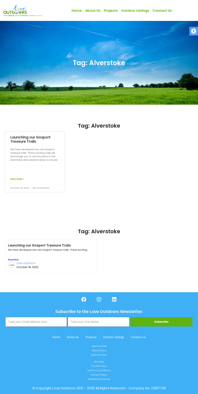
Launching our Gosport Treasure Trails (30, 139)
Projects (111, 10)
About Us (93, 10)
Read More (13, 259)
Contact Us (162, 10)
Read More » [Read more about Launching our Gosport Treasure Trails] (17, 179)
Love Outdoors (25, 263)
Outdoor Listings (135, 10)
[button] (193, 31)
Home (77, 10)
